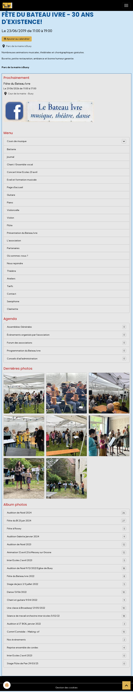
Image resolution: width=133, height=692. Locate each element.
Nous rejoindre (15, 263)
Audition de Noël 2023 (66, 544)
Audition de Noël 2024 (66, 513)
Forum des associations (66, 343)
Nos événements (66, 640)
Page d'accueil (15, 187)
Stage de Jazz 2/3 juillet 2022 (66, 584)
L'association (14, 240)
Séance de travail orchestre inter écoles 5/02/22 (66, 616)
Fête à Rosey (66, 528)
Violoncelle (13, 210)
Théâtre (11, 270)
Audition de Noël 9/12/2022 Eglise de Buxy (66, 568)
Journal (10, 156)
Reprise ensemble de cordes (66, 648)
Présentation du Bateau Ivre (22, 232)
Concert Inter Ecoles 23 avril (22, 172)
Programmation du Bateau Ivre (66, 351)
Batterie (11, 149)
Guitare (11, 194)
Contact (11, 293)
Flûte (10, 225)
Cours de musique (17, 141)
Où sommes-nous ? (17, 255)
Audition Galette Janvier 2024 (66, 536)
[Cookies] (7, 685)
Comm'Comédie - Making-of (66, 632)
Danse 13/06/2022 (66, 592)
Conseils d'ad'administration (66, 359)
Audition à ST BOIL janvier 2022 (66, 624)
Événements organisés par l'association (66, 335)
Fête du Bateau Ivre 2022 (66, 576)
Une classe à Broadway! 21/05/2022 (66, 608)
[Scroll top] (126, 685)
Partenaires (13, 248)
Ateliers (11, 278)
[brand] (8, 5)
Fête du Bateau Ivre (16, 83)
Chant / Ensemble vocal (20, 164)
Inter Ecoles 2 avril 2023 (66, 560)
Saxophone (13, 301)
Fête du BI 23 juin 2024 (66, 521)
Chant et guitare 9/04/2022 (66, 600)
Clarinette (12, 308)
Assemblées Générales (66, 327)
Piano (10, 202)
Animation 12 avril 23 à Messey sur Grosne (66, 552)
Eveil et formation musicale (22, 179)
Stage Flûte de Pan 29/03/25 (66, 663)
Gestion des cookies (66, 687)
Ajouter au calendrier (17, 39)
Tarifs (10, 286)
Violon (10, 217)
